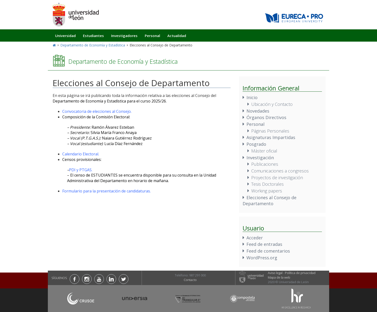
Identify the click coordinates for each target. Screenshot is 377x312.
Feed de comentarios (268, 251)
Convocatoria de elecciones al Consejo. (97, 111)
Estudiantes (93, 35)
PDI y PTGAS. (80, 169)
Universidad (65, 35)
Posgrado (256, 144)
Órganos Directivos (266, 117)
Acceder (254, 238)
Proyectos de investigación (277, 177)
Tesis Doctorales (267, 184)
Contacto (190, 280)
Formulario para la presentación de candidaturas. (106, 191)
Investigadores (124, 35)
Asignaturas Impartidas (270, 137)
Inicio (252, 97)
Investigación (260, 157)
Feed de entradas (264, 244)
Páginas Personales (270, 131)
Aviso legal (275, 273)
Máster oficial (264, 151)
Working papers (266, 191)
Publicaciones (264, 164)
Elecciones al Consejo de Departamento (269, 201)
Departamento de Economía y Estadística (92, 45)
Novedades (257, 111)
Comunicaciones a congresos (280, 171)
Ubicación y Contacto (272, 104)
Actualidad (176, 35)
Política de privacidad (300, 273)
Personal (152, 35)
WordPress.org (261, 258)
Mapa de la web (279, 277)
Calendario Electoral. (80, 154)
